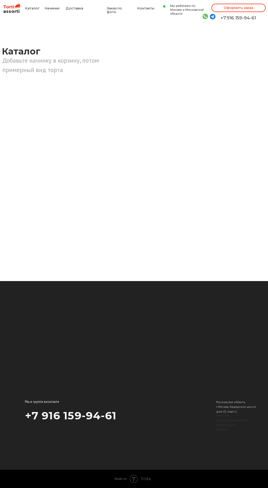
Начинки (51, 8)
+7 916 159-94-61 (238, 17)
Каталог (32, 8)
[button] (238, 8)
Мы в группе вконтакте (42, 401)
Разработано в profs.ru (226, 427)
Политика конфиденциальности (231, 417)
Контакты (145, 8)
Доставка (74, 8)
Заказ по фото (114, 10)
